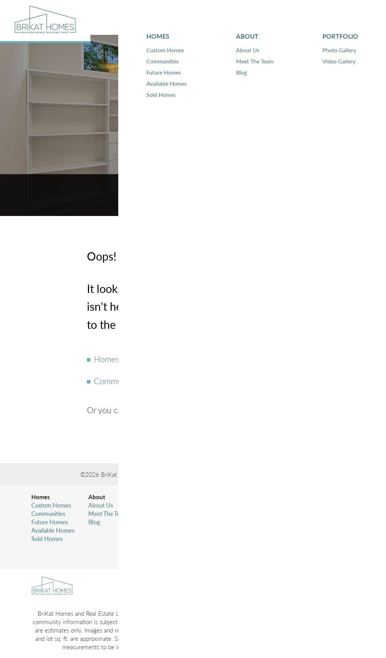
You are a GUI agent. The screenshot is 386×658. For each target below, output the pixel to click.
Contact (201, 497)
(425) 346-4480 (305, 522)
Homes (106, 359)
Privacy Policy (283, 536)
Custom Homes (51, 505)
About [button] (229, 17)
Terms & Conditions (290, 544)
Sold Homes (47, 538)
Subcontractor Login (216, 522)
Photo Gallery (159, 505)
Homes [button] (194, 17)
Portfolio (153, 497)
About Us (100, 505)
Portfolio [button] (270, 17)
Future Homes (49, 522)
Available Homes (52, 530)
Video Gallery (159, 513)
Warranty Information (218, 513)
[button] (349, 17)
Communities (117, 381)
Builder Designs (284, 474)
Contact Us (148, 410)
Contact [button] (314, 17)
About (96, 497)
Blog (94, 522)
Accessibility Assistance (295, 552)
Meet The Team (108, 513)
